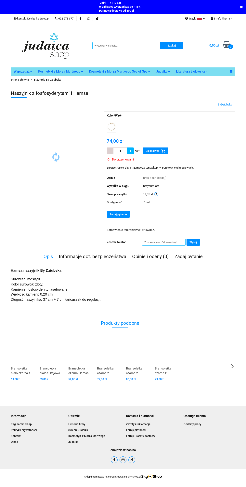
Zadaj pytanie (118, 214)
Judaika (163, 71)
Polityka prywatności (24, 430)
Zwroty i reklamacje (138, 424)
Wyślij (193, 242)
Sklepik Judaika (78, 430)
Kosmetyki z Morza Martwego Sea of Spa (119, 71)
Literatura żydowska (192, 71)
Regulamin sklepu (22, 424)
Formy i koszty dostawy (140, 436)
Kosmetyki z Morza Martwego (60, 71)
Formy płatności (136, 430)
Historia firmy (76, 424)
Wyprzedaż (23, 71)
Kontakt (16, 436)
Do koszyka (155, 151)
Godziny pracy (192, 424)
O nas (14, 441)
